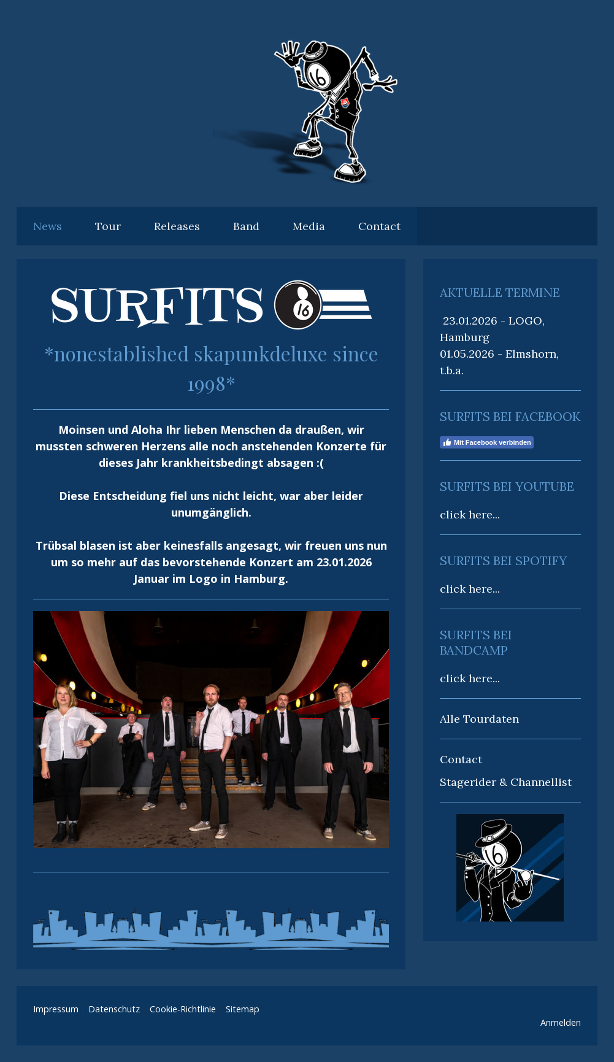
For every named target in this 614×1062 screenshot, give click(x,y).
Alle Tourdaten (479, 719)
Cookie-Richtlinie (183, 1009)
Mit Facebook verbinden (486, 442)
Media (309, 226)
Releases (177, 226)
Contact (379, 226)
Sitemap (242, 1009)
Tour (108, 226)
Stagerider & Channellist (506, 782)
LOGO (525, 321)
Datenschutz (114, 1009)
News (47, 226)
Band (246, 226)
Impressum (56, 1009)
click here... (470, 514)
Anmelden (560, 1022)
